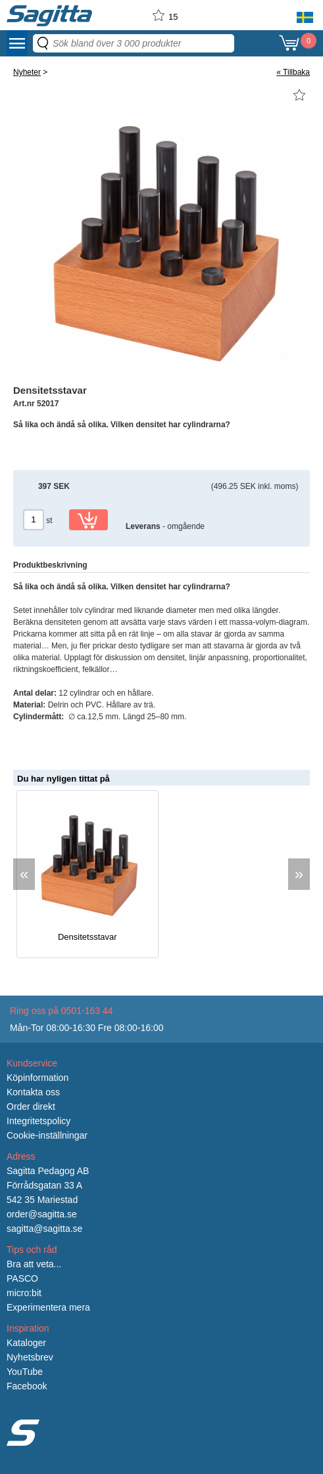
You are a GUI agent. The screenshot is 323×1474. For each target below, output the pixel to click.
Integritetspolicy (38, 1121)
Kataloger (26, 1342)
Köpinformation (37, 1077)
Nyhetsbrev (30, 1357)
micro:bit (24, 1293)
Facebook (27, 1386)
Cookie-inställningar (47, 1135)
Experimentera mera (48, 1307)
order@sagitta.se (42, 1214)
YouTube (25, 1371)
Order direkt (31, 1106)
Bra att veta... (34, 1264)
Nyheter (27, 72)
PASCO (22, 1278)
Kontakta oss (33, 1092)
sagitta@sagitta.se (44, 1228)
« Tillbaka (293, 72)
